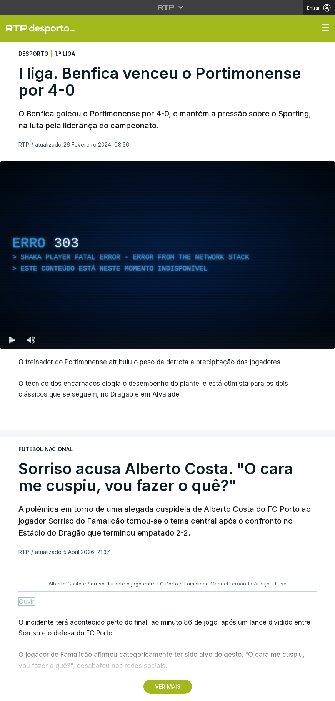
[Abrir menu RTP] (167, 7)
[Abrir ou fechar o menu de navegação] (323, 29)
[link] (43, 28)
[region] (167, 255)
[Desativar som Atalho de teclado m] (31, 340)
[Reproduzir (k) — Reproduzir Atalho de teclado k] (12, 340)
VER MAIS (167, 686)
